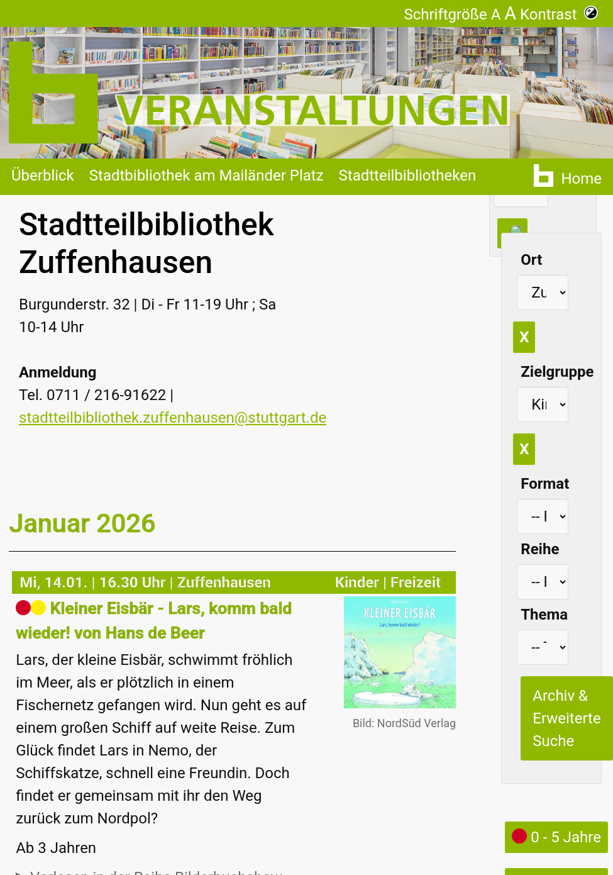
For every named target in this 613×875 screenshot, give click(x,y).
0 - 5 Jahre (556, 837)
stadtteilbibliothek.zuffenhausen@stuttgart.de (172, 417)
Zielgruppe (557, 372)
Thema (544, 614)
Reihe (540, 549)
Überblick (42, 175)
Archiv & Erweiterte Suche (566, 718)
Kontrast (559, 14)
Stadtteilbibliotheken (408, 175)
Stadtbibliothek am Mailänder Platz (206, 175)
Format (545, 484)
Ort (531, 260)
